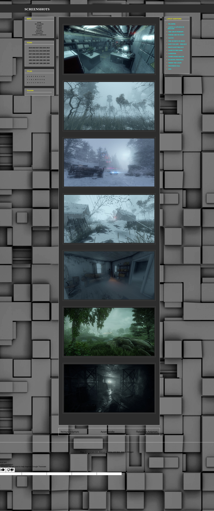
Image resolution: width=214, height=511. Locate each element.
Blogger (130, 452)
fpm (118, 452)
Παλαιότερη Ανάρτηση (147, 432)
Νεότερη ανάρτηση (70, 432)
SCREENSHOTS (37, 9)
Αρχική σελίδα (107, 432)
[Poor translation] (10, 470)
